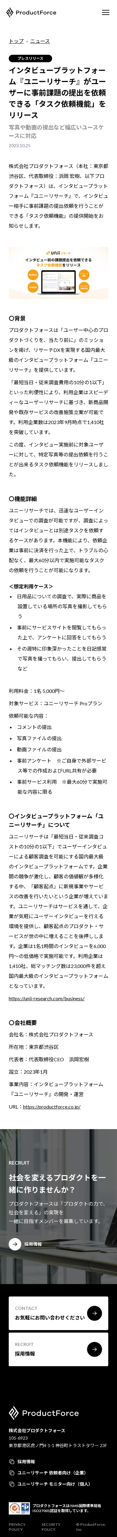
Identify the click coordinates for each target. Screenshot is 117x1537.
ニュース (40, 41)
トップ (16, 41)
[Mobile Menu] (106, 12)
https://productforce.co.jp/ (51, 1107)
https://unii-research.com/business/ (47, 998)
